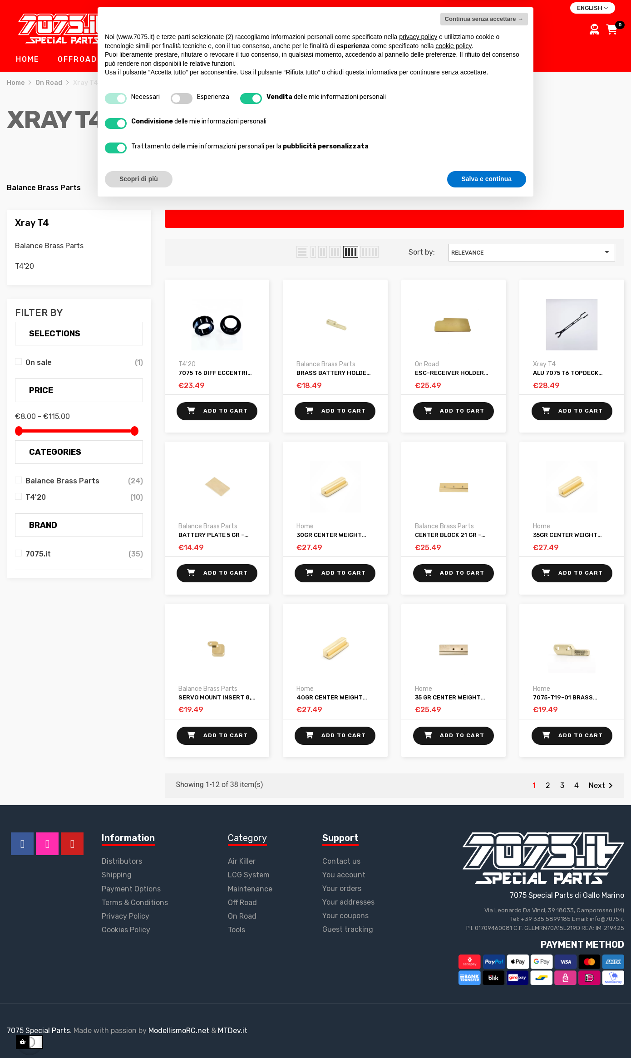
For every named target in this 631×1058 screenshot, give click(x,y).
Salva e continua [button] (487, 1033)
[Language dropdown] (592, 8)
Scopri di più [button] (138, 1033)
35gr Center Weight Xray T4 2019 (565, 535)
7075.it (38, 554)
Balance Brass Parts (44, 187)
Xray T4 (32, 222)
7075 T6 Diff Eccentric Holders (214, 373)
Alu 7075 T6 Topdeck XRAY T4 (565, 373)
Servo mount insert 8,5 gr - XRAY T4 (216, 697)
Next (602, 785)
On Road (427, 364)
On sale (38, 362)
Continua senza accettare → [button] (484, 873)
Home (305, 526)
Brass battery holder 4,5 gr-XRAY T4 (333, 373)
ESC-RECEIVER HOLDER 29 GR (449, 373)
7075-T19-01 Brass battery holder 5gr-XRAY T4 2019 (567, 697)
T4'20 (141, 187)
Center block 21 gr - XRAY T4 (448, 535)
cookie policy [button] (453, 900)
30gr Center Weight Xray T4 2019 (329, 535)
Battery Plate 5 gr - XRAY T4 (211, 535)
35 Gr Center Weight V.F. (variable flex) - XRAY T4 (448, 697)
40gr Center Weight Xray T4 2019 (329, 697)
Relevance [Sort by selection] (531, 251)
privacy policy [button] (418, 891)
